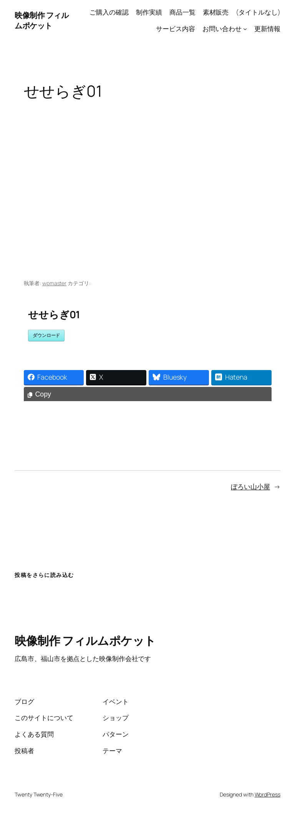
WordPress (267, 794)
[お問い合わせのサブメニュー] (245, 29)
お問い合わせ (221, 28)
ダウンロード (46, 335)
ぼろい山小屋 (250, 486)
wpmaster (54, 283)
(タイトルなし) (258, 12)
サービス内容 (175, 28)
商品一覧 (182, 12)
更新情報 (267, 28)
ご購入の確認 (108, 12)
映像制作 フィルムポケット (41, 20)
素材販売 (216, 12)
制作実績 (149, 12)
